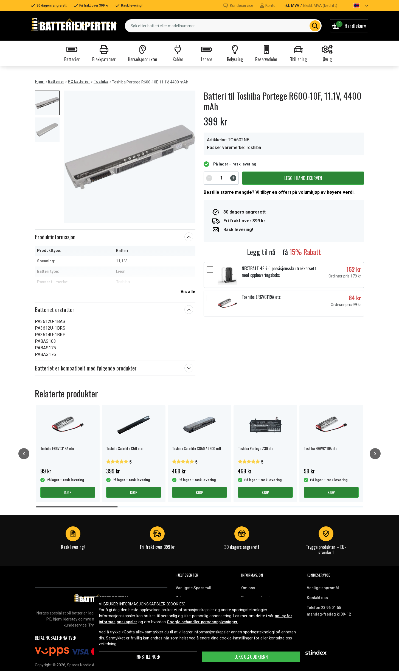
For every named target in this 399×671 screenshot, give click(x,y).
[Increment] (233, 178)
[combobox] (223, 25)
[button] (356, 5)
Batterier (56, 81)
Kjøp (67, 492)
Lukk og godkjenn (251, 656)
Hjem (39, 81)
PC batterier (79, 81)
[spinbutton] (221, 178)
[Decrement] (209, 178)
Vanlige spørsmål (323, 588)
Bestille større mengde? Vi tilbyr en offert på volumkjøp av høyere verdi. (279, 192)
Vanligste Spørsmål (193, 588)
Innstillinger (148, 656)
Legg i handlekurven (303, 178)
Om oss (248, 588)
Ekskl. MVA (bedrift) (320, 5)
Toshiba (101, 81)
